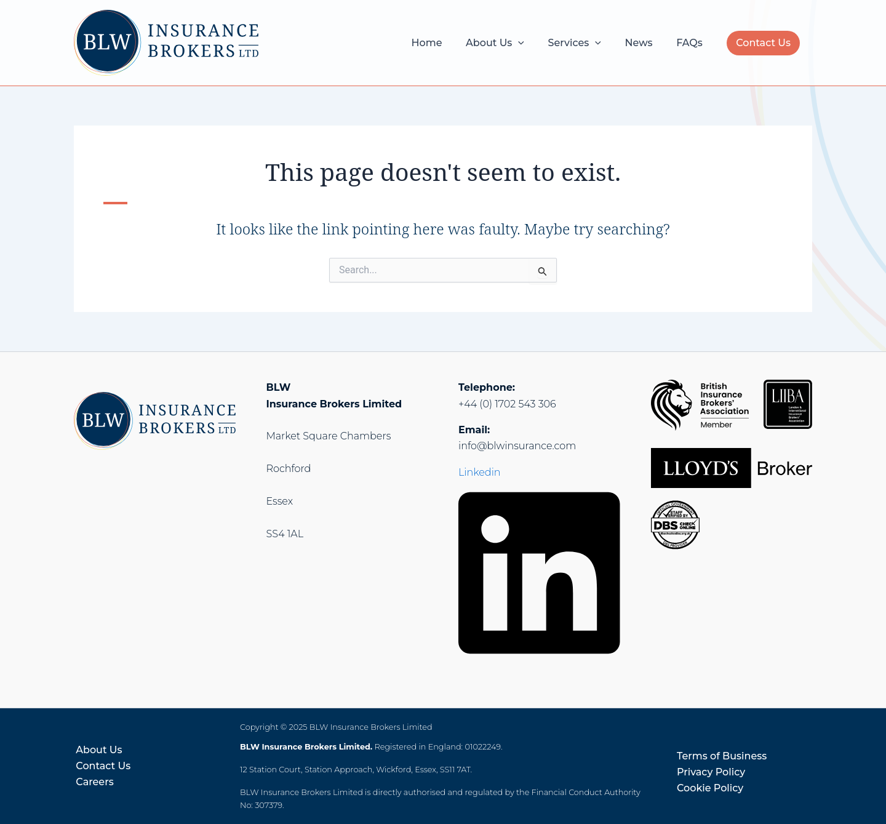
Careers (92, 782)
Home (445, 43)
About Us (509, 43)
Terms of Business (722, 756)
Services (584, 43)
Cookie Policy (710, 788)
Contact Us (763, 43)
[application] (533, 43)
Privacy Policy (711, 772)
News (645, 43)
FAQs (691, 43)
